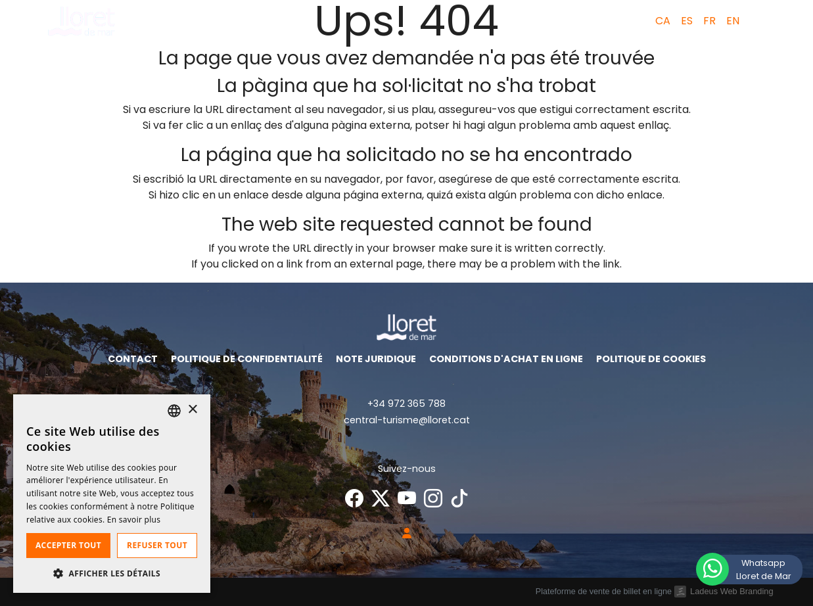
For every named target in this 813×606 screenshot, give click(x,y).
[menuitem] (660, 21)
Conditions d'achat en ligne (506, 358)
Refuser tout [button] (157, 545)
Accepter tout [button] (68, 545)
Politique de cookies (651, 358)
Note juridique (376, 358)
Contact (133, 358)
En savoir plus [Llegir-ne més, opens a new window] (133, 519)
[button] (762, 21)
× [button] (192, 410)
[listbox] (174, 410)
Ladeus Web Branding (731, 591)
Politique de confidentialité (247, 358)
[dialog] (111, 493)
